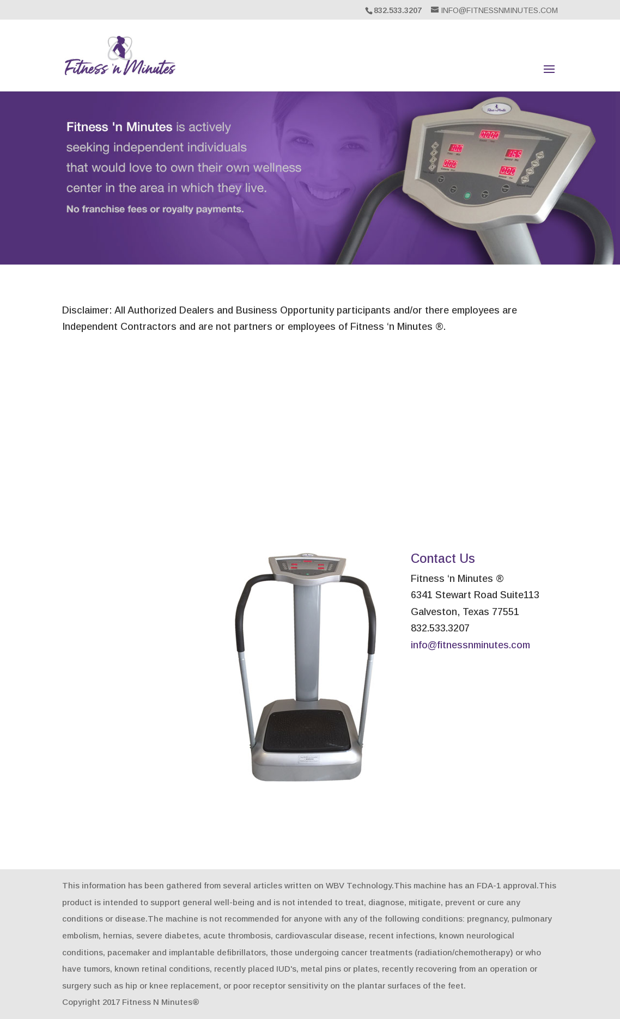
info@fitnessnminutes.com (470, 645)
